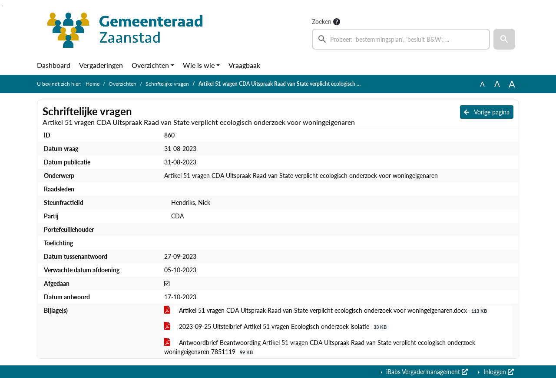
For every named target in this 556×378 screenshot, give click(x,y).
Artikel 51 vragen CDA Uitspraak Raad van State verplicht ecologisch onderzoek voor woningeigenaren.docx (327, 310)
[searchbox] (401, 39)
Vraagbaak (244, 65)
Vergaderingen (101, 65)
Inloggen (498, 371)
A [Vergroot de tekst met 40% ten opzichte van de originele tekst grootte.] (512, 84)
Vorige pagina (487, 112)
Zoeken (321, 21)
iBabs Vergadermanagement (426, 371)
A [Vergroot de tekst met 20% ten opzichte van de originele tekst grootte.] (497, 84)
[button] (504, 39)
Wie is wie (199, 65)
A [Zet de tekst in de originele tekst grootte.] (482, 84)
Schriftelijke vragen (167, 83)
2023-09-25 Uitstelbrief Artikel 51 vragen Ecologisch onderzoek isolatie (277, 327)
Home (92, 83)
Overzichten (150, 65)
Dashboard (53, 65)
